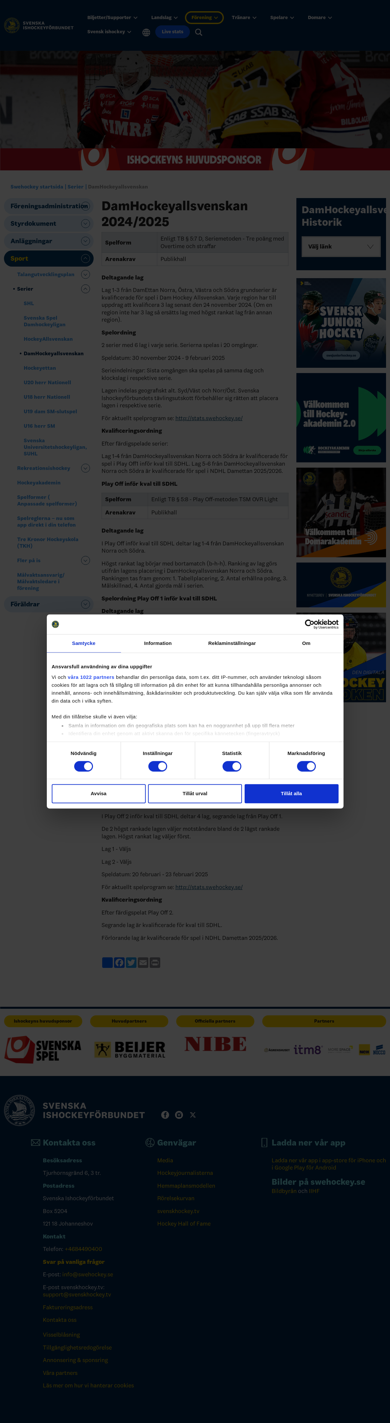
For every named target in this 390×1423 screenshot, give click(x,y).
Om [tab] (306, 643)
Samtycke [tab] (84, 643)
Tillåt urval (195, 794)
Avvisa (98, 794)
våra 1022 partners (91, 677)
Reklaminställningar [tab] (232, 643)
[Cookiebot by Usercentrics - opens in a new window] (310, 624)
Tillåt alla (291, 794)
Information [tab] (158, 643)
